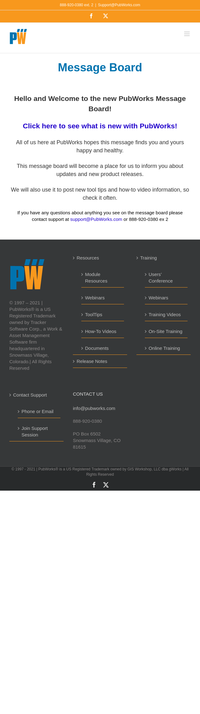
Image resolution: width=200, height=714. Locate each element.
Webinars (95, 297)
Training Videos (165, 314)
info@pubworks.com (94, 408)
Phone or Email (37, 411)
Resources (88, 257)
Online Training (164, 348)
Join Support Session (34, 431)
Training (148, 257)
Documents (97, 348)
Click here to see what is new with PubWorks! (100, 126)
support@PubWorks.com (96, 219)
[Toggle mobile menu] (187, 34)
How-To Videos (101, 331)
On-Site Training (165, 331)
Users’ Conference (161, 277)
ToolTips (93, 314)
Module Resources (96, 277)
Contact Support (30, 394)
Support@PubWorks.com (119, 5)
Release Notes (92, 361)
